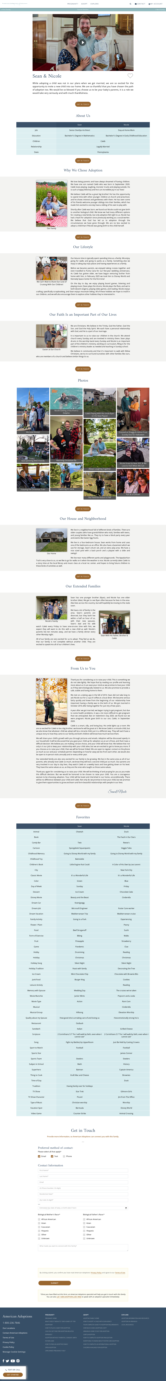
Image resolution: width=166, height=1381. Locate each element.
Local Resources (127, 1325)
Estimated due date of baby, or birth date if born (58, 1208)
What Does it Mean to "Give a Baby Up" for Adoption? (60, 1323)
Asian (43, 1223)
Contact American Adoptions (15, 1333)
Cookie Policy (8, 1347)
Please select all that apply (49, 1151)
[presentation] (55, 1259)
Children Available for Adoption (95, 1347)
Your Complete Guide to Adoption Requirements (101, 1325)
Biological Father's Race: (93, 1214)
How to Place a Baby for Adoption (57, 1328)
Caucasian (45, 1227)
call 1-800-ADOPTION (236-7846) (69, 1297)
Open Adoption (50, 1347)
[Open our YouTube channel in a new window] (13, 1360)
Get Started (13, 1375)
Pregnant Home (51, 1318)
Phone (67, 1156)
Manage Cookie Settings (14, 1352)
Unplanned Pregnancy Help (55, 1351)
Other (43, 1234)
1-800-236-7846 (11, 1322)
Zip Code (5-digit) (46, 1200)
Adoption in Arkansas (129, 1321)
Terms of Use (120, 1273)
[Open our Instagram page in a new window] (18, 1360)
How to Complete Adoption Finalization (97, 1338)
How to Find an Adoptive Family (56, 1344)
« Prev (6, 10)
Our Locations (9, 1328)
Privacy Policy (96, 1273)
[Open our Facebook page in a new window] (3, 1360)
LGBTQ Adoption (89, 1334)
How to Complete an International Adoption (99, 1344)
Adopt (84, 4)
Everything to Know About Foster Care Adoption (101, 1341)
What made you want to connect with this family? (58, 1246)
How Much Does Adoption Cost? (95, 1328)
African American (48, 1219)
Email (42, 1156)
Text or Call (13, 1370)
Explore (95, 4)
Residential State (46, 1194)
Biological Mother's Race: (48, 1214)
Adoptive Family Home (91, 1318)
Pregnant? (72, 4)
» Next (160, 10)
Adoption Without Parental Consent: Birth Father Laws (61, 1339)
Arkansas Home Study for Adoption (96, 1331)
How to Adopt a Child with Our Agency (97, 1321)
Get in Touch (83, 104)
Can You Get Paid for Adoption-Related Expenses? (59, 1332)
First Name (44, 1170)
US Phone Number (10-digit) (50, 1188)
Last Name (44, 1176)
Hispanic (44, 1231)
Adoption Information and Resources (135, 1318)
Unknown (43, 1238)
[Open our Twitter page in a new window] (7, 1360)
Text (54, 1156)
